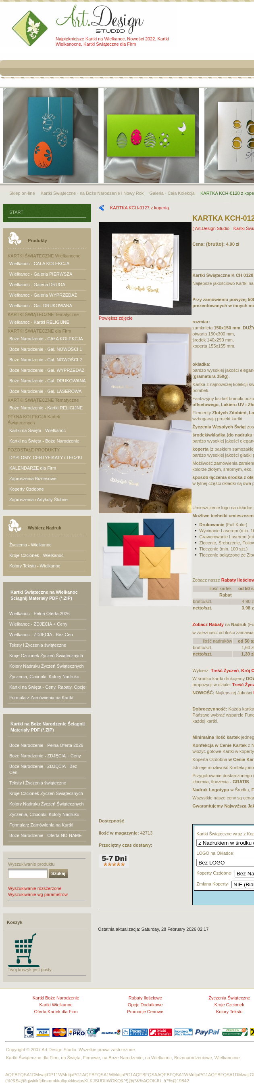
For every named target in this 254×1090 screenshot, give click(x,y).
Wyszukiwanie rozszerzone (35, 888)
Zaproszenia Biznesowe (32, 478)
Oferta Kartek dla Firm (55, 1011)
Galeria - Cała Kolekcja (172, 193)
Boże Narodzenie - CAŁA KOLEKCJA (46, 338)
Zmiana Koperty (212, 883)
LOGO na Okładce (214, 853)
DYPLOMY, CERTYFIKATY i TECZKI (45, 457)
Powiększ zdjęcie (145, 315)
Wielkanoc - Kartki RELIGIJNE (39, 322)
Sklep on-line (22, 193)
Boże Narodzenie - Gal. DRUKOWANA (47, 380)
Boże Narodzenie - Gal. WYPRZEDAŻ (46, 370)
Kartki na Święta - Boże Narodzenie (44, 441)
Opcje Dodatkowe (145, 1004)
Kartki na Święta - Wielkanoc (37, 430)
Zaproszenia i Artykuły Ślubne (38, 499)
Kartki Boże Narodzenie (56, 997)
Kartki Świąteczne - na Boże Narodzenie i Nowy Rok (92, 193)
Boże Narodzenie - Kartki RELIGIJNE (46, 407)
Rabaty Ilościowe (145, 997)
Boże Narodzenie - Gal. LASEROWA (45, 391)
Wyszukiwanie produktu (31, 864)
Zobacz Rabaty (208, 624)
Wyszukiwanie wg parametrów (38, 894)
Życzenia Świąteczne (229, 997)
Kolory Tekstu (229, 1011)
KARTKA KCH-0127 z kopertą (139, 207)
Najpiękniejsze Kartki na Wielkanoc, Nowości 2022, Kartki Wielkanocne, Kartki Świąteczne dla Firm (112, 41)
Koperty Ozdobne (26, 489)
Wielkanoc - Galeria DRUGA (37, 284)
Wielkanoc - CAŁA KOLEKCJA (39, 263)
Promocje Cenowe (145, 1011)
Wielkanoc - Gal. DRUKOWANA (40, 305)
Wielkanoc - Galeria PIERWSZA (40, 274)
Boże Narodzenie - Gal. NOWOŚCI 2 (45, 359)
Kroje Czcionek (229, 1004)
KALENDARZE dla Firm (32, 468)
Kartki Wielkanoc (56, 1004)
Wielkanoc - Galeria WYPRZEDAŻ (43, 295)
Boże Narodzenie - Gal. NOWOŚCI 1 (45, 349)
